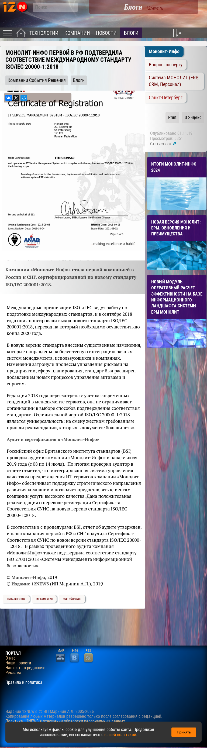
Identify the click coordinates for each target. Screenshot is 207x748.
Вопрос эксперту (165, 64)
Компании (77, 33)
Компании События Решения (37, 80)
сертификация (72, 599)
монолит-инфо (16, 599)
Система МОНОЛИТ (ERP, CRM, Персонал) (174, 81)
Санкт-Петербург (165, 97)
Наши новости (18, 663)
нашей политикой (120, 734)
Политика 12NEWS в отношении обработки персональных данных (65, 721)
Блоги (131, 33)
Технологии (43, 33)
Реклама (13, 672)
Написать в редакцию (25, 667)
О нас (10, 658)
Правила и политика (23, 682)
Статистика (163, 143)
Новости (106, 33)
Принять (184, 732)
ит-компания (44, 599)
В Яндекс (193, 117)
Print (172, 117)
